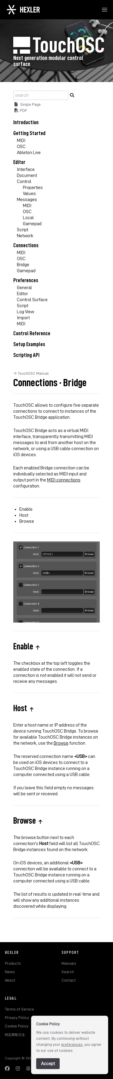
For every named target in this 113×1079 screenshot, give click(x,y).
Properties (33, 187)
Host (23, 515)
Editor (22, 293)
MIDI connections (63, 480)
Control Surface (32, 299)
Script (22, 229)
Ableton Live (29, 152)
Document (27, 175)
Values (29, 193)
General (24, 287)
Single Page (27, 104)
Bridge (23, 264)
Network (25, 235)
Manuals (68, 963)
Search (67, 972)
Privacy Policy (17, 1017)
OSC (21, 146)
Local (28, 217)
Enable (26, 509)
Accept (48, 1063)
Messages (27, 199)
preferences (72, 1044)
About (10, 980)
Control (24, 181)
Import (23, 317)
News (10, 972)
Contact (68, 980)
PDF (20, 110)
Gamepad (32, 223)
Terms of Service (19, 1009)
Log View (25, 311)
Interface (26, 169)
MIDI (21, 140)
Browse (26, 521)
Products (13, 963)
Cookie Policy (16, 1026)
